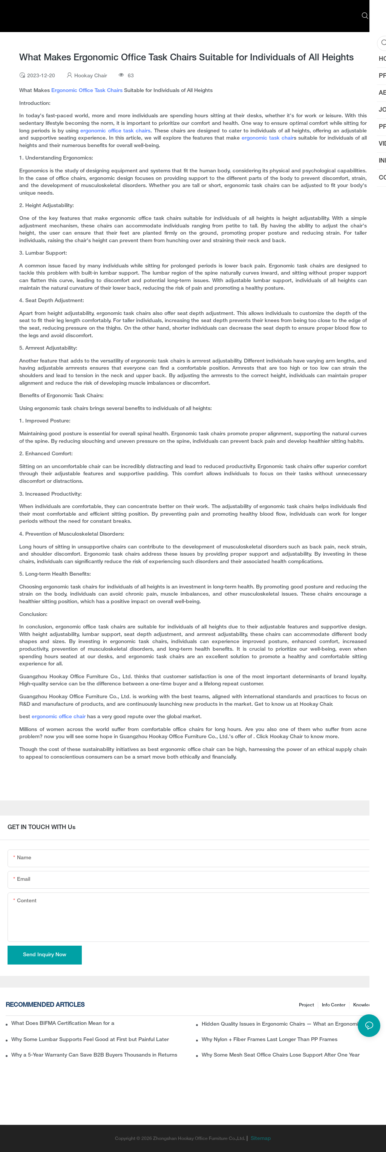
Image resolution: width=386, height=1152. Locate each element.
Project (306, 1005)
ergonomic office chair (59, 716)
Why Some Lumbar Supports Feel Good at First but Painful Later (90, 1039)
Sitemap (260, 1138)
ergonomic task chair (268, 138)
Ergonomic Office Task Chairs (87, 90)
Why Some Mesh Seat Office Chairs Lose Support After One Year (281, 1055)
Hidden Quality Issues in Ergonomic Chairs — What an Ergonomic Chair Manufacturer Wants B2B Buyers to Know (291, 1024)
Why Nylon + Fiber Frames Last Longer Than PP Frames (269, 1039)
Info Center (333, 1005)
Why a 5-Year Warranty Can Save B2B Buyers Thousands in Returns (94, 1055)
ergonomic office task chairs (115, 131)
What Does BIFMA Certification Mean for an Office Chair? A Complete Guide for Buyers (63, 1023)
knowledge (365, 1005)
